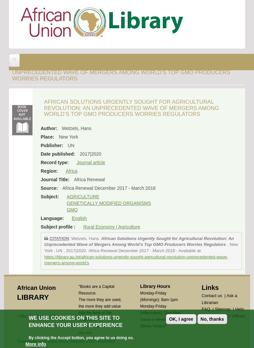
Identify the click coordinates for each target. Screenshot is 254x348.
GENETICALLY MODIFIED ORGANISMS (109, 203)
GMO (72, 209)
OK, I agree (181, 321)
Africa (71, 171)
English (79, 218)
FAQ (206, 309)
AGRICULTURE (83, 196)
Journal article (90, 162)
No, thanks (212, 321)
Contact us (212, 295)
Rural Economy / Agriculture (111, 226)
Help (239, 309)
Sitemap (223, 309)
